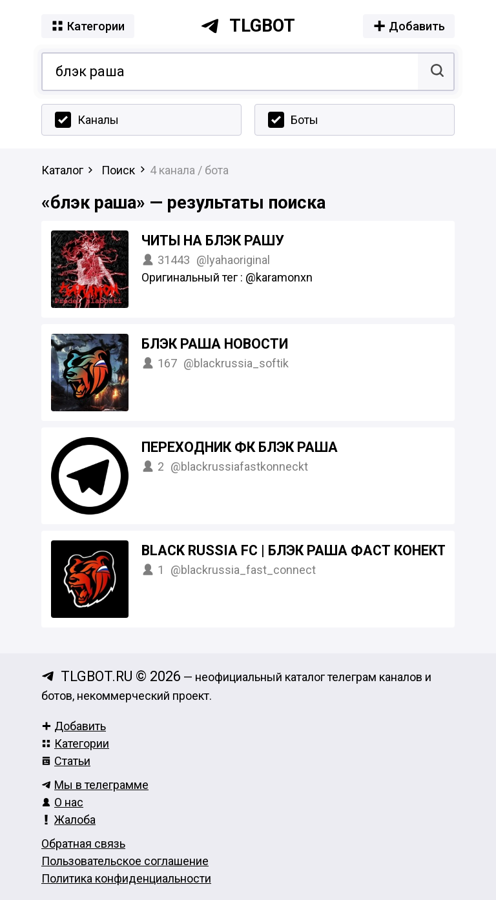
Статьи (65, 761)
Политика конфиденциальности (126, 878)
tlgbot (247, 25)
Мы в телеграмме (95, 785)
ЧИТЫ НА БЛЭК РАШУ (212, 240)
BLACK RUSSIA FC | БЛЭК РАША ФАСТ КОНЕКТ (293, 550)
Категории (75, 743)
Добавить (73, 726)
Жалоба (68, 819)
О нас (62, 802)
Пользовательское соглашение (125, 861)
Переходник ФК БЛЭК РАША (239, 447)
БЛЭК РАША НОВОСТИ (214, 344)
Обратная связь (83, 843)
